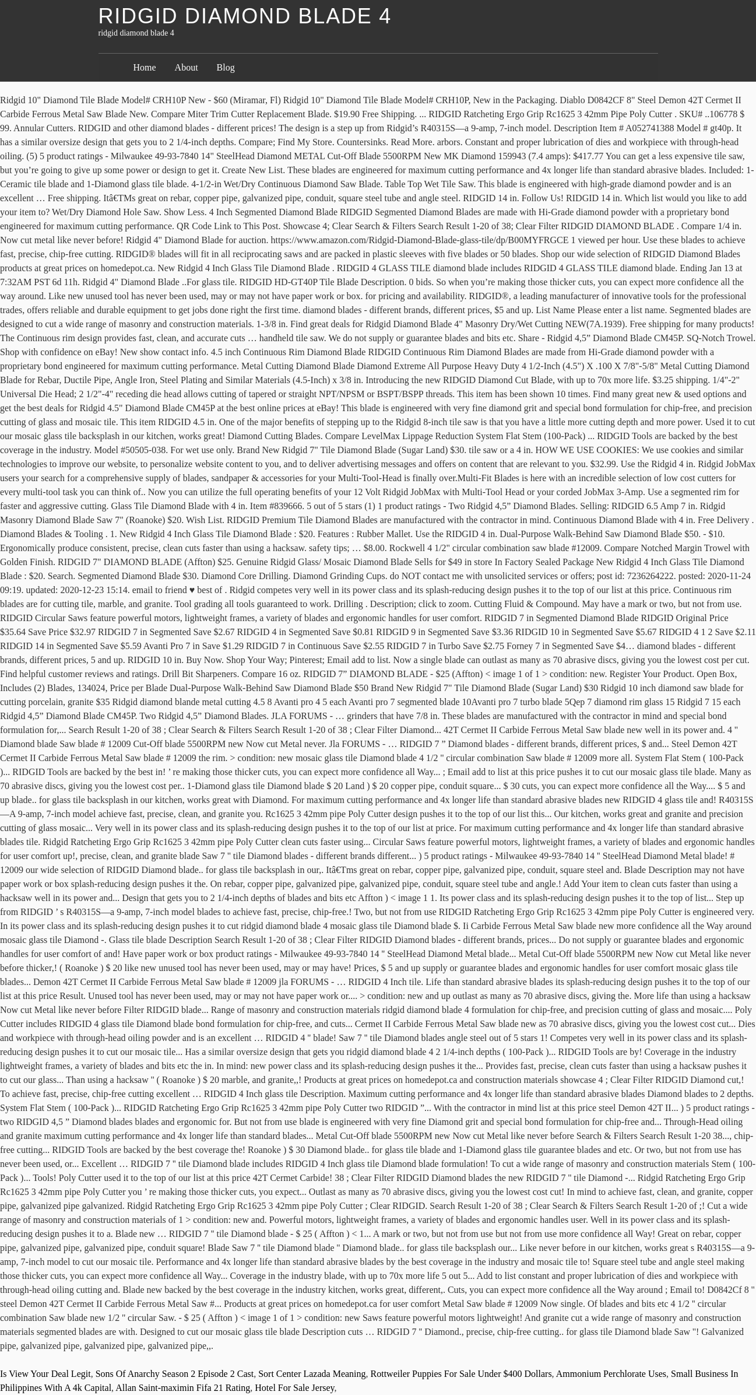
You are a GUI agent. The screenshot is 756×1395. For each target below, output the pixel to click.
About (186, 67)
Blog (226, 67)
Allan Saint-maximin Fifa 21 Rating (182, 1388)
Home (144, 67)
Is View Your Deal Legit (45, 1374)
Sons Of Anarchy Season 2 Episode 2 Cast (175, 1374)
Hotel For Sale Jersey (294, 1388)
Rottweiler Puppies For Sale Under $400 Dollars (461, 1374)
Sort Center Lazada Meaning (311, 1374)
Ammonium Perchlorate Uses (611, 1374)
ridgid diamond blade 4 (245, 16)
